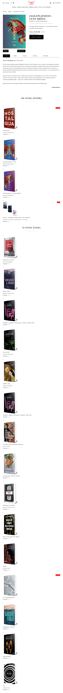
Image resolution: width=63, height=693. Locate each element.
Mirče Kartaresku (38, 21)
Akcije (36, 7)
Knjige (14, 7)
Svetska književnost (36, 23)
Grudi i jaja (6, 383)
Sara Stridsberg (8, 262)
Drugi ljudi (6, 291)
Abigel (5, 566)
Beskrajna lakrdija (9, 505)
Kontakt (48, 7)
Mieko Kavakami (7, 385)
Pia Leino (25, 219)
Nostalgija (6, 130)
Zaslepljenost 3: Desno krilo (12, 193)
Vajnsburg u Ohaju (8, 627)
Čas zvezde (6, 352)
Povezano (35, 55)
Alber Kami (6, 688)
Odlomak (6, 50)
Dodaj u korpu (36, 37)
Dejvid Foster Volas (9, 507)
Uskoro (31, 7)
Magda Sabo (6, 568)
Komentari (45, 55)
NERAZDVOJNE (7, 656)
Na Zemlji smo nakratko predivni (13, 444)
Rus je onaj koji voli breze (11, 536)
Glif (43, 7)
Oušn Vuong (6, 446)
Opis (6, 55)
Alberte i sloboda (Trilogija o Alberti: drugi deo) (18, 322)
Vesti (40, 7)
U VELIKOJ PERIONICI (9, 597)
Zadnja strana (21, 50)
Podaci (15, 55)
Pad (4, 686)
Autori (19, 7)
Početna (4, 11)
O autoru (25, 55)
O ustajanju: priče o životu (11, 476)
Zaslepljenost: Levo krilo (18, 11)
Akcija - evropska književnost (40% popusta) (16, 217)
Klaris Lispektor (8, 354)
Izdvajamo (25, 7)
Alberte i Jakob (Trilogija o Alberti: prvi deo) (17, 415)
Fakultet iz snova (8, 260)
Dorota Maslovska (8, 293)
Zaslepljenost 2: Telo (9, 162)
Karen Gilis (6, 219)
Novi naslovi (48, 23)
